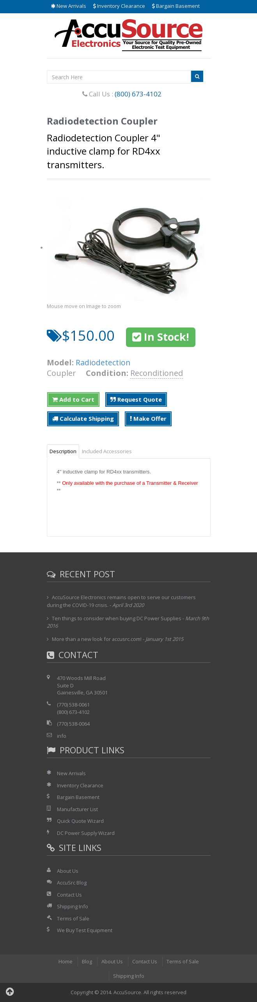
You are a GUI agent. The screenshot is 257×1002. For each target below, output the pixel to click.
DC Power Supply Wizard (86, 832)
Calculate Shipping (83, 418)
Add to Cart (73, 399)
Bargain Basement (176, 5)
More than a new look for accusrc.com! (97, 638)
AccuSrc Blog (72, 882)
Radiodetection (103, 362)
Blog (87, 961)
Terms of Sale (73, 918)
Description (63, 451)
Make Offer (148, 418)
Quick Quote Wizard (80, 820)
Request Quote (136, 399)
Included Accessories (107, 451)
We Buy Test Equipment (85, 930)
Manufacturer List (78, 809)
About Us (67, 870)
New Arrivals (68, 5)
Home (65, 961)
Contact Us (69, 894)
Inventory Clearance (119, 5)
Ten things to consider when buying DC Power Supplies (117, 618)
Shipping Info (72, 906)
